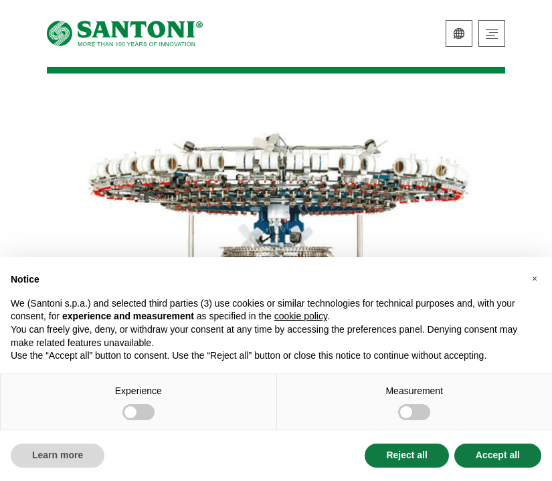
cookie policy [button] (300, 316)
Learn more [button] (57, 455)
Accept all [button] (498, 455)
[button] (534, 278)
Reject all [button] (406, 455)
